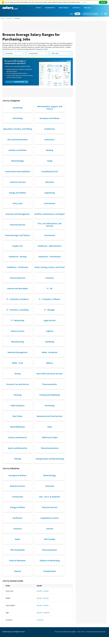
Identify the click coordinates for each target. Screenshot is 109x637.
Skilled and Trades (49, 437)
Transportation (49, 571)
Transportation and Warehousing (49, 458)
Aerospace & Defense (17, 475)
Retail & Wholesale (17, 560)
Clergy (49, 161)
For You (39, 8)
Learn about (16, 82)
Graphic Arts (17, 246)
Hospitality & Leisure (50, 518)
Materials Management (17, 352)
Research (9, 18)
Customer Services (17, 182)
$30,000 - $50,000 (43, 598)
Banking (49, 150)
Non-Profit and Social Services (50, 373)
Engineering (49, 192)
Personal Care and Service (17, 384)
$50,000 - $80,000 (43, 605)
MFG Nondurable (17, 550)
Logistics (49, 331)
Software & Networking (50, 560)
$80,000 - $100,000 (43, 613)
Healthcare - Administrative (49, 246)
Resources (77, 8)
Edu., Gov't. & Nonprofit (49, 496)
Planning (17, 395)
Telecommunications (50, 448)
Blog (71, 14)
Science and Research (17, 437)
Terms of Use (80, 632)
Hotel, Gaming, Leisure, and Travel (50, 267)
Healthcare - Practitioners (49, 256)
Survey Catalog (64, 8)
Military (49, 363)
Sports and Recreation (17, 448)
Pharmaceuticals (49, 384)
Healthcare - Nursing (17, 256)
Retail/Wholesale (17, 426)
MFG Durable (49, 539)
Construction (17, 496)
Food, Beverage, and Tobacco (17, 235)
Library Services (17, 331)
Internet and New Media (17, 288)
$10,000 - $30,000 (43, 591)
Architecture (49, 129)
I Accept (103, 2)
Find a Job (88, 8)
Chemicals (49, 486)
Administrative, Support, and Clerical (49, 107)
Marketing (49, 341)
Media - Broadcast (49, 352)
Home (2, 18)
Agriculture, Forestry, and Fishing (17, 129)
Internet (49, 528)
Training (17, 458)
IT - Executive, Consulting (17, 309)
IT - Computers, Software (49, 299)
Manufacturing (17, 341)
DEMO (77, 14)
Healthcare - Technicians (17, 267)
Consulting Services (49, 171)
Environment (49, 203)
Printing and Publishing (49, 395)
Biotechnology (17, 161)
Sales (49, 426)
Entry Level (17, 203)
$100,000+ (40, 620)
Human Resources (17, 278)
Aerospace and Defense (49, 118)
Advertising (17, 118)
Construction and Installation (17, 171)
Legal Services (49, 320)
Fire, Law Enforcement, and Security (49, 224)
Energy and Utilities (17, 192)
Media (17, 539)
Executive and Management (18, 214)
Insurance (50, 278)
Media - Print (17, 363)
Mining (17, 373)
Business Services (17, 486)
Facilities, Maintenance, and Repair (50, 214)
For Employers (50, 8)
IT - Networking (17, 320)
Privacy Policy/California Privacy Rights (65, 632)
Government (49, 235)
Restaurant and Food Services (49, 416)
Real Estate (17, 416)
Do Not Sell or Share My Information (96, 632)
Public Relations (17, 405)
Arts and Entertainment (17, 139)
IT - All (49, 288)
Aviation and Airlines (17, 150)
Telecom (17, 571)
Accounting (17, 107)
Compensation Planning (90, 14)
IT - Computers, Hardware (17, 299)
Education (49, 182)
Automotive (49, 139)
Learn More (83, 2)
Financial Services (17, 224)
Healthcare (17, 518)
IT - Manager (49, 309)
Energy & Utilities (17, 507)
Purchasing (49, 405)
